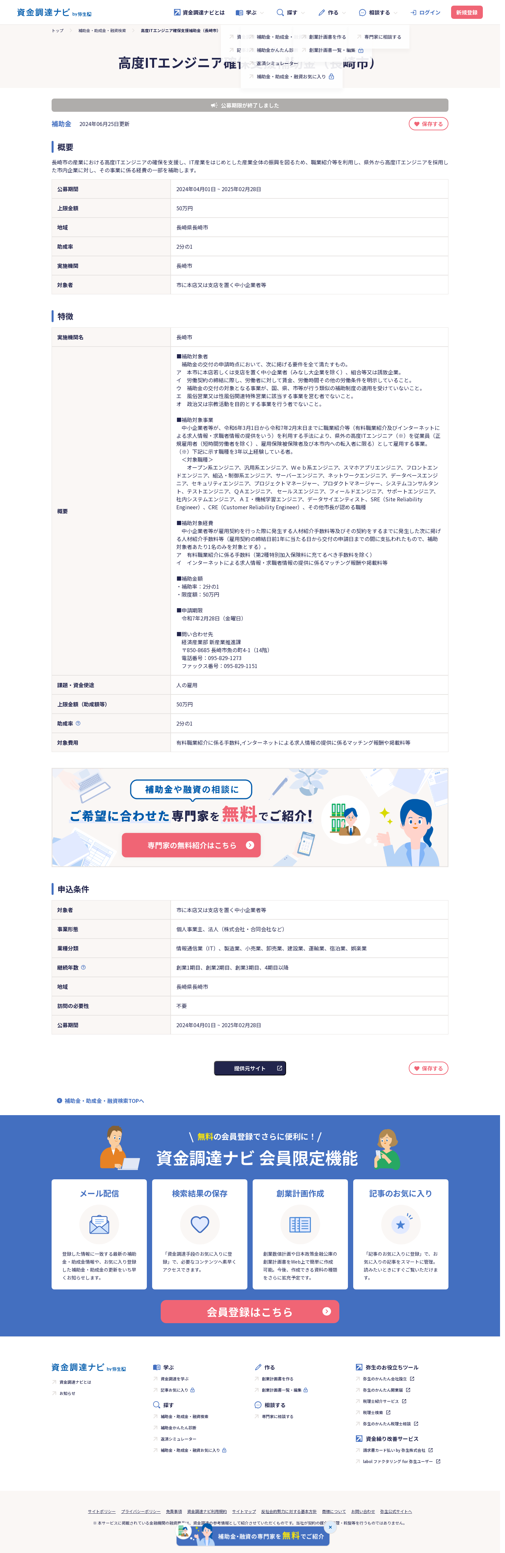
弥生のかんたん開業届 (383, 1390)
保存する (432, 124)
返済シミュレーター (178, 1439)
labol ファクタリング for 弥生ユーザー (398, 1461)
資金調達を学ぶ (175, 1378)
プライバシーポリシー (141, 1511)
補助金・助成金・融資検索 (102, 30)
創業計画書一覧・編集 (282, 1390)
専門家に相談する (278, 1416)
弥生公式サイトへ (396, 1511)
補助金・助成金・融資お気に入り (190, 1450)
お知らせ (67, 1393)
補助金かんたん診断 (178, 1427)
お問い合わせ (363, 1511)
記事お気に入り (175, 1390)
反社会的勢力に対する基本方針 (289, 1511)
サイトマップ (244, 1511)
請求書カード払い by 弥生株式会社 (394, 1450)
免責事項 (174, 1511)
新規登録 (467, 12)
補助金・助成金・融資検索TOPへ (104, 1101)
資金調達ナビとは (199, 12)
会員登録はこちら (269, 1311)
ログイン (430, 12)
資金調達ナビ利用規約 (207, 1511)
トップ (57, 30)
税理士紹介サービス (381, 1401)
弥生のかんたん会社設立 (385, 1378)
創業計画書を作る (278, 1378)
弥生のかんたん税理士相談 (387, 1423)
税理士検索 (373, 1412)
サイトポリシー (102, 1511)
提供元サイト (250, 1068)
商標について (334, 1511)
